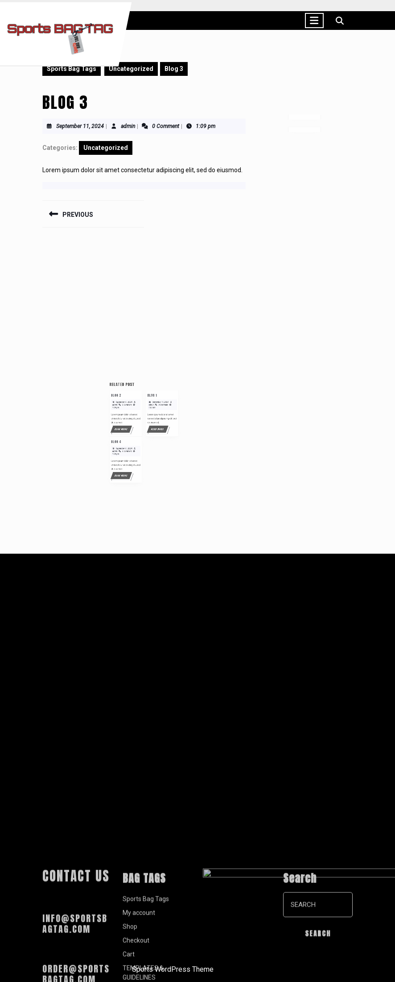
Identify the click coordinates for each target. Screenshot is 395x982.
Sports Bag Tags (71, 68)
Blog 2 (128, 425)
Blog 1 (149, 425)
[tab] (314, 20)
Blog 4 (128, 453)
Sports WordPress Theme (173, 969)
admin (128, 126)
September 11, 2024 (80, 126)
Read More (132, 445)
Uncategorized (131, 68)
